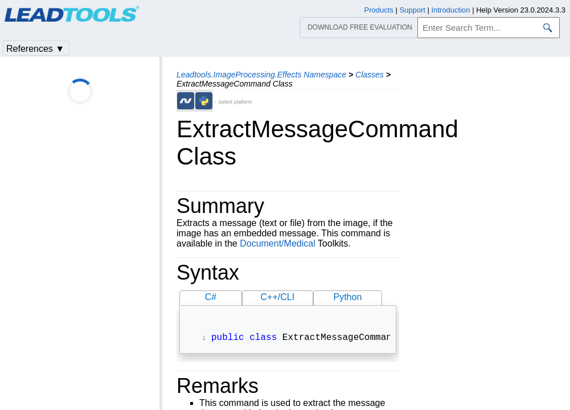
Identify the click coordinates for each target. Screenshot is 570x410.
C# (210, 297)
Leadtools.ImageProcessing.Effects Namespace (261, 74)
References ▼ (35, 49)
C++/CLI (278, 297)
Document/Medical (277, 243)
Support (412, 10)
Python (347, 297)
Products (378, 10)
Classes (369, 74)
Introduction (451, 10)
